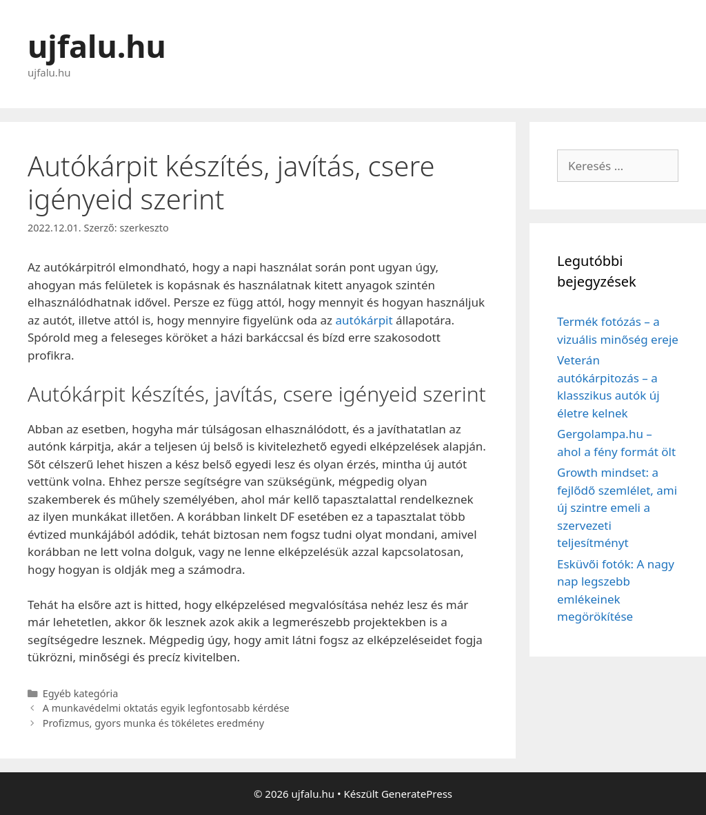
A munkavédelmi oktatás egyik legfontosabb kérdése (166, 707)
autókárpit (364, 320)
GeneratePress (416, 794)
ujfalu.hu (97, 46)
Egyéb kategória (81, 693)
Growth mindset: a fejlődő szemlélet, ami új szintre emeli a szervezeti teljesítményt (617, 507)
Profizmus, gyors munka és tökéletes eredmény (153, 723)
